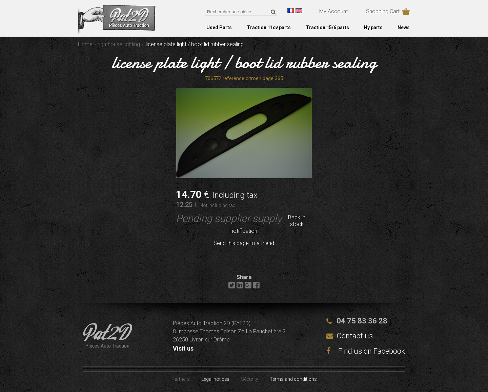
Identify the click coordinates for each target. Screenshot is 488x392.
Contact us (355, 336)
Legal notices (215, 379)
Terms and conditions (293, 379)
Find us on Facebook (365, 351)
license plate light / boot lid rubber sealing (244, 62)
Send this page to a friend (244, 243)
